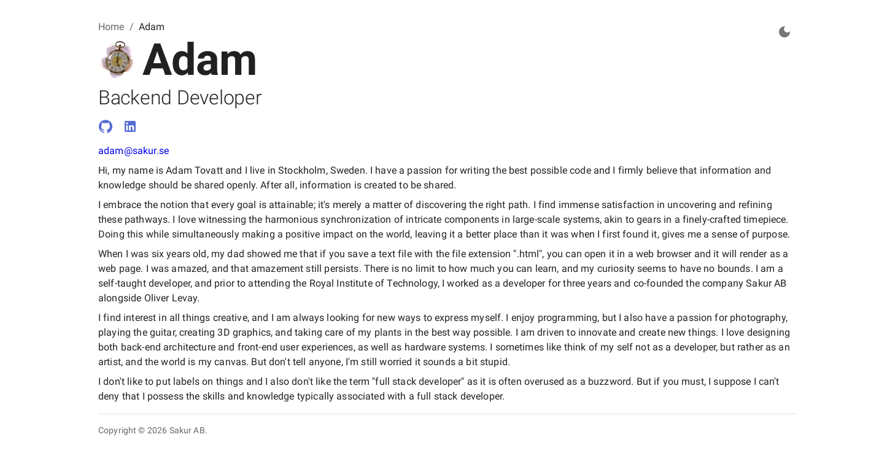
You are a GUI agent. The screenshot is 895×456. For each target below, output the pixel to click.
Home (111, 27)
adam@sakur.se (133, 151)
